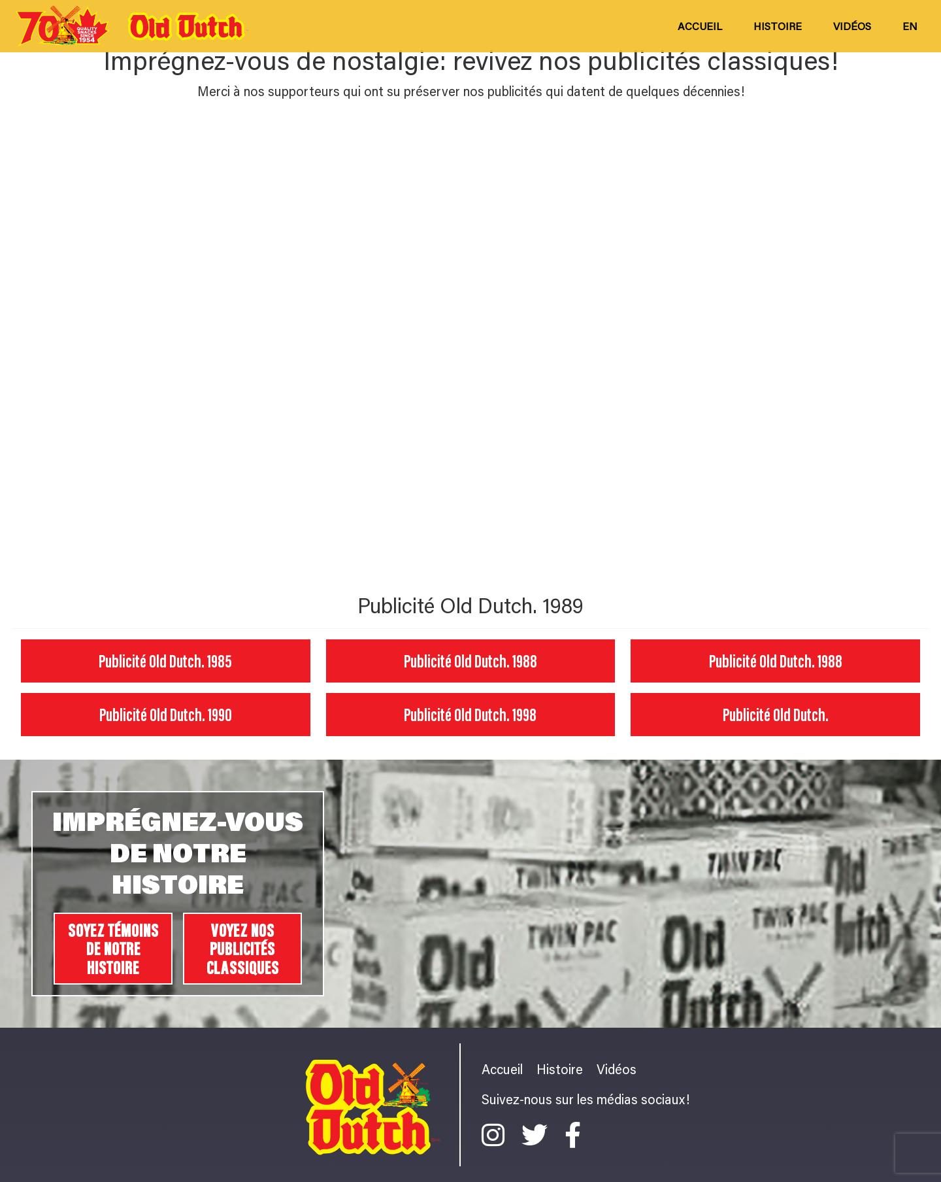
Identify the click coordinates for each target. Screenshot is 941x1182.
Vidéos (852, 26)
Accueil (700, 26)
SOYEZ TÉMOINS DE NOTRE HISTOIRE (113, 948)
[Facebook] (572, 1134)
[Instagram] (496, 1134)
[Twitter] (537, 1134)
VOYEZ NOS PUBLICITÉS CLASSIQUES (242, 948)
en (909, 26)
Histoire (777, 26)
